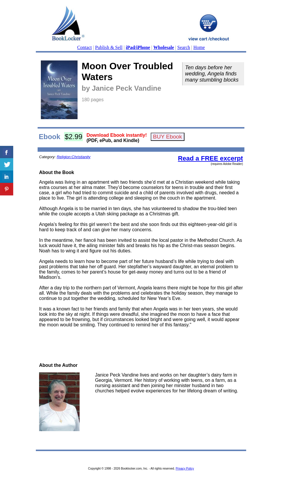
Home (199, 47)
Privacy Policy (185, 468)
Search (183, 47)
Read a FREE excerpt (210, 158)
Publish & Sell (108, 47)
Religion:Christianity (73, 157)
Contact (84, 47)
